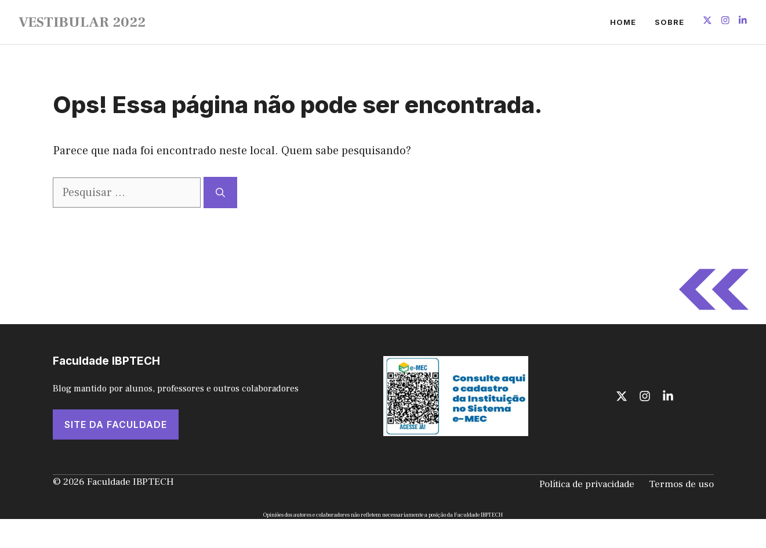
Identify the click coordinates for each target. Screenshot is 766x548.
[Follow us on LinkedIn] (742, 22)
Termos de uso (681, 484)
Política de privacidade (586, 484)
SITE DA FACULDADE (115, 424)
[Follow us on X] (707, 22)
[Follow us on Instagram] (725, 22)
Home (623, 22)
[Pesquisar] (220, 192)
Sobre (669, 22)
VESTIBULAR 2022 (82, 22)
